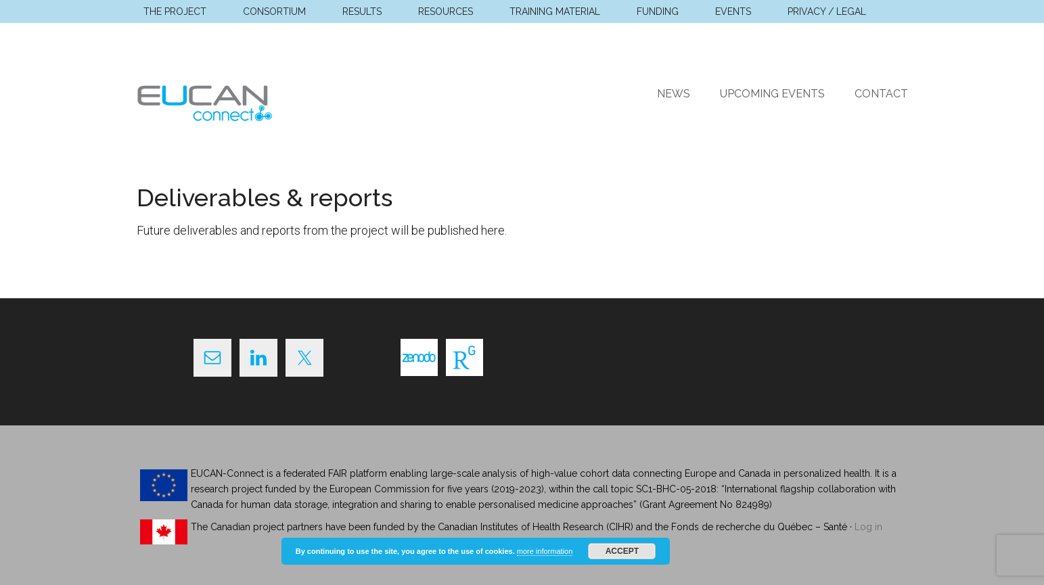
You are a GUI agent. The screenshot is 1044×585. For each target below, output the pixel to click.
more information (545, 551)
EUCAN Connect (265, 100)
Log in (868, 526)
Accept (622, 551)
